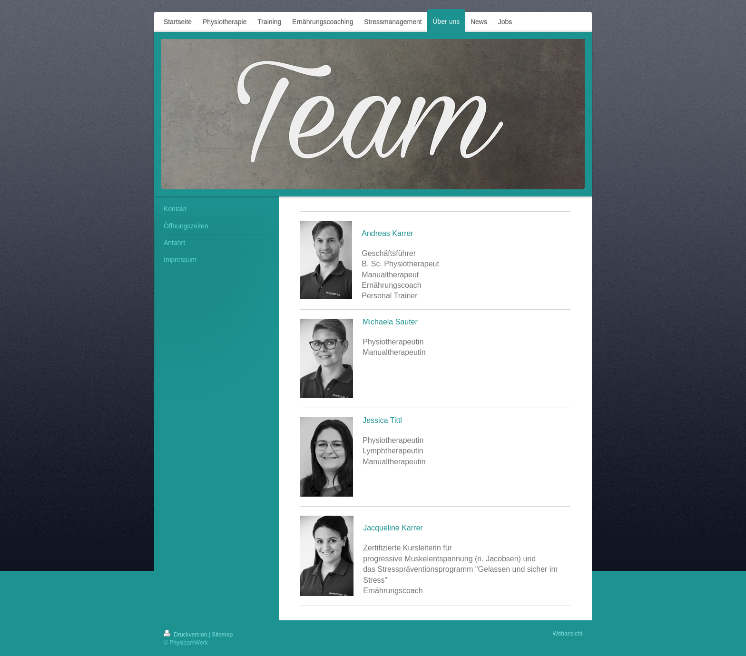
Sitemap (222, 634)
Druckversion (186, 634)
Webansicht (567, 633)
